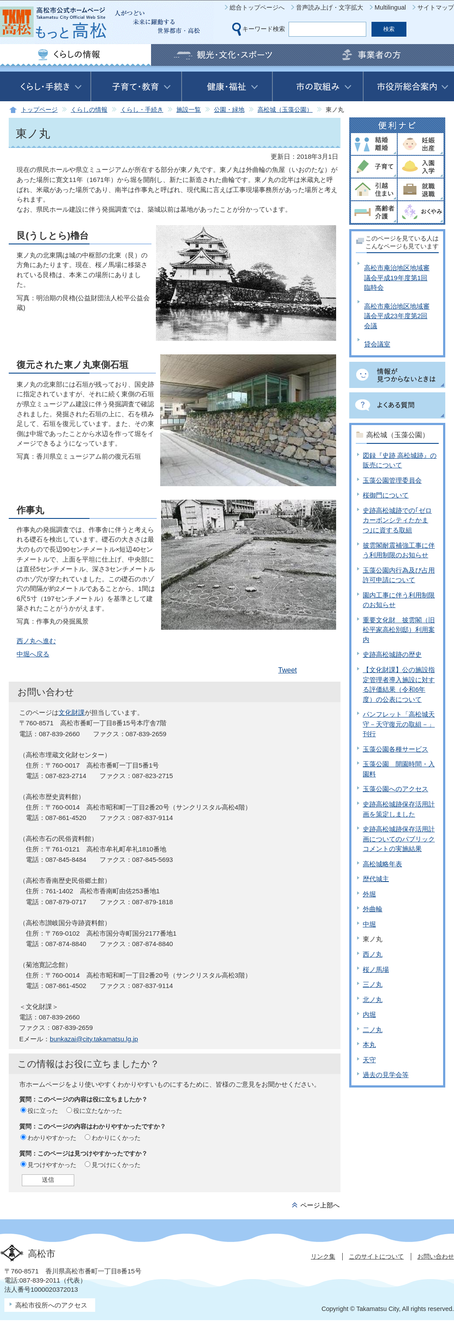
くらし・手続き (141, 109)
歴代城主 (376, 878)
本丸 (369, 1044)
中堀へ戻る (33, 654)
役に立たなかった (97, 1110)
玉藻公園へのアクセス (395, 789)
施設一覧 (188, 109)
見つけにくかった (116, 1164)
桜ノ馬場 (376, 969)
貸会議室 (377, 344)
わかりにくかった (116, 1137)
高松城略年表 (382, 864)
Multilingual (390, 7)
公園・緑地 (229, 109)
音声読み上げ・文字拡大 (329, 7)
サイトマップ (435, 7)
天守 (369, 1060)
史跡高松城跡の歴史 (392, 654)
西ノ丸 (372, 954)
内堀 (369, 1014)
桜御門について (386, 495)
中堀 (369, 924)
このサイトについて (376, 1256)
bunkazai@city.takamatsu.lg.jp (94, 1039)
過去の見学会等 (386, 1074)
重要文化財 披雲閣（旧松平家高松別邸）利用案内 (399, 629)
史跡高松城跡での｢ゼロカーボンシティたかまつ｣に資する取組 (397, 520)
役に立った (43, 1110)
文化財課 (71, 712)
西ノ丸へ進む (36, 641)
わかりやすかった (52, 1137)
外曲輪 (372, 909)
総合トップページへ (257, 7)
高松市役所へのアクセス (51, 1305)
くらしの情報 (89, 109)
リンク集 (323, 1256)
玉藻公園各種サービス (395, 749)
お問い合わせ (435, 1256)
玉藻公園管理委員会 (392, 480)
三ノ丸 (372, 984)
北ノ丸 (372, 999)
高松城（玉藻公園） (285, 109)
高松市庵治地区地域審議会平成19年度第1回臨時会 (397, 277)
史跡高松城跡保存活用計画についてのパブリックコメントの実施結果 (399, 838)
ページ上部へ (320, 1205)
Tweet (287, 670)
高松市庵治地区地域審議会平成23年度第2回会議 (397, 315)
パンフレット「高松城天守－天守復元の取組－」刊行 (399, 724)
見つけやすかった (52, 1164)
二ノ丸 (372, 1029)
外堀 (369, 894)
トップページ (39, 109)
